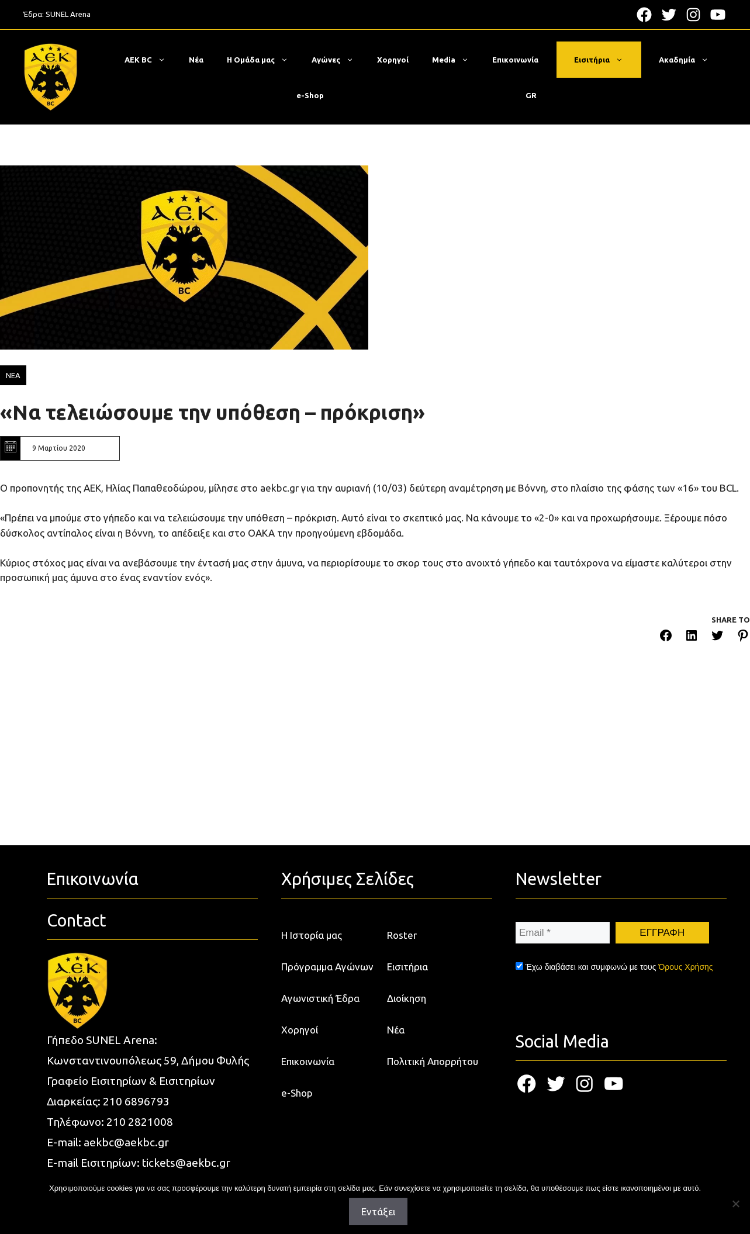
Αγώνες (338, 59)
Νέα (196, 60)
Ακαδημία (689, 59)
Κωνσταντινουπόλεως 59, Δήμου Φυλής (148, 1060)
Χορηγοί (393, 60)
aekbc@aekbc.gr (126, 1142)
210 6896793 (136, 1101)
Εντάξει (378, 1211)
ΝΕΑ (13, 375)
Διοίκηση (406, 998)
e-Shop (310, 95)
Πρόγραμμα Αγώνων (327, 966)
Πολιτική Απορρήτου (432, 1061)
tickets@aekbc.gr (186, 1162)
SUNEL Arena (68, 14)
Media (456, 59)
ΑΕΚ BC (151, 59)
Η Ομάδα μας (263, 59)
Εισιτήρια (604, 59)
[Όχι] (735, 1203)
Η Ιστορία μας (311, 935)
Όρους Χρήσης (685, 967)
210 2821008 (139, 1121)
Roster (402, 935)
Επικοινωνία (515, 60)
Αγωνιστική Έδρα (320, 998)
